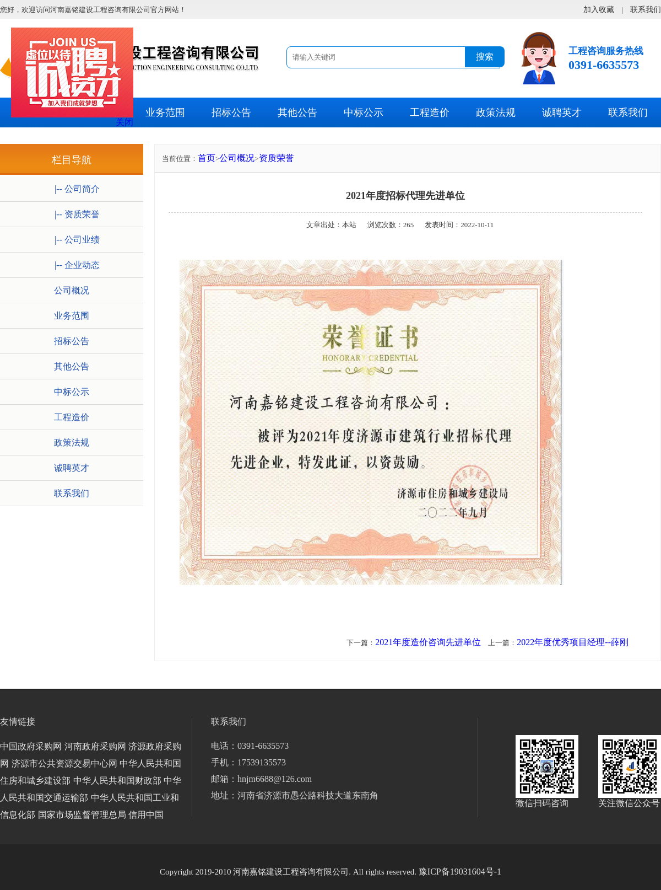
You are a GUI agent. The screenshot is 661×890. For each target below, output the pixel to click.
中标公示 (363, 112)
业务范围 (165, 112)
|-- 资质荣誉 (72, 214)
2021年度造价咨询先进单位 (428, 642)
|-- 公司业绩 (72, 239)
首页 (206, 158)
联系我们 (628, 112)
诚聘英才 (562, 112)
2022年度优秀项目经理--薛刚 (573, 642)
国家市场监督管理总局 (82, 814)
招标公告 (231, 112)
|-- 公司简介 (72, 189)
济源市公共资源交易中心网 (64, 763)
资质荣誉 (276, 158)
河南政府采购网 (95, 746)
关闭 (124, 122)
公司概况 (71, 290)
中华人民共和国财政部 (117, 780)
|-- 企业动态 (72, 265)
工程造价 (429, 112)
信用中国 (146, 814)
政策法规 (496, 112)
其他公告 (297, 112)
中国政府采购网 (31, 746)
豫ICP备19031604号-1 (460, 871)
